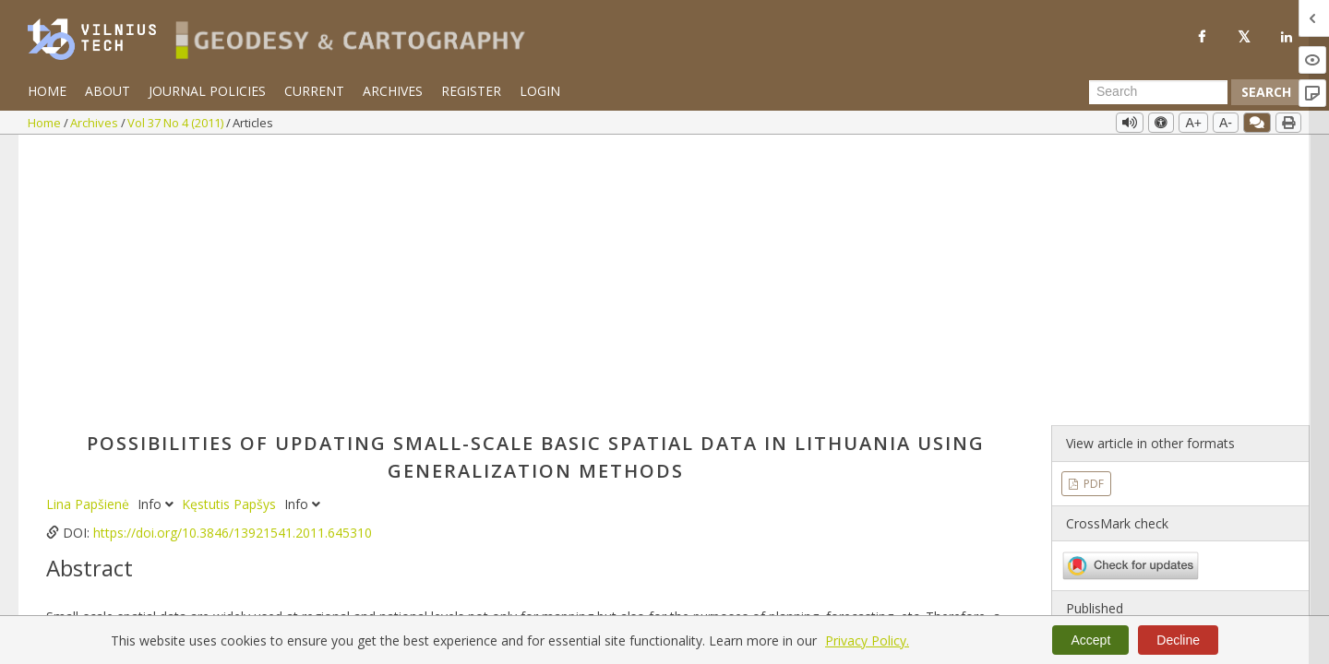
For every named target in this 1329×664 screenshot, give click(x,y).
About (107, 91)
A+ (1193, 122)
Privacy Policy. (867, 640)
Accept (1090, 640)
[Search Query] (1158, 92)
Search (1266, 92)
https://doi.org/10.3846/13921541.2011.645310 (232, 259)
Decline (1178, 640)
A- (1225, 122)
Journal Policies (207, 91)
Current (314, 91)
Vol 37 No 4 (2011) (176, 122)
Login (540, 91)
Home (47, 91)
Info (157, 231)
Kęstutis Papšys (231, 231)
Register (471, 91)
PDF (1092, 210)
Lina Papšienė (89, 231)
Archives (393, 91)
